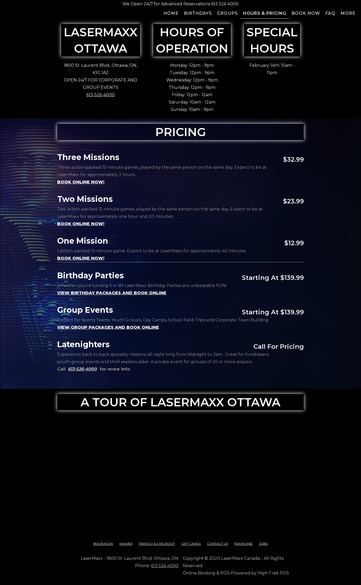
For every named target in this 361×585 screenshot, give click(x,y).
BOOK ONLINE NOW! (80, 181)
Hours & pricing (264, 13)
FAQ (330, 13)
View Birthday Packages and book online (111, 292)
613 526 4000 (164, 565)
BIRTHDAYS (198, 13)
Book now (305, 13)
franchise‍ (243, 544)
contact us (217, 544)
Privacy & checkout (157, 544)
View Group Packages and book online (108, 327)
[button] (348, 14)
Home (171, 13)
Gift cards (191, 544)
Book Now (103, 544)
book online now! (80, 223)
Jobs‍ (263, 544)
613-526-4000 (100, 94)
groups (227, 13)
